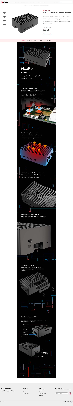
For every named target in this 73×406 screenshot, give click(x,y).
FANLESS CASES (36, 5)
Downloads (41, 395)
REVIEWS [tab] (35, 40)
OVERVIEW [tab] (23, 40)
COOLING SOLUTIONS (15, 2)
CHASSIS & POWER (24, 2)
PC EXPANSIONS (33, 2)
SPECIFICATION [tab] (29, 40)
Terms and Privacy (42, 393)
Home (25, 5)
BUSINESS (56, 2)
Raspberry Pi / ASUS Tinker (44, 5)
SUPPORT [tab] (40, 40)
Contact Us (41, 391)
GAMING (39, 2)
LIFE (43, 2)
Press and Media (26, 393)
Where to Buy (47, 34)
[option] (25, 23)
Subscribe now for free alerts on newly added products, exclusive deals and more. (63, 390)
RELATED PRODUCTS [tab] (47, 40)
